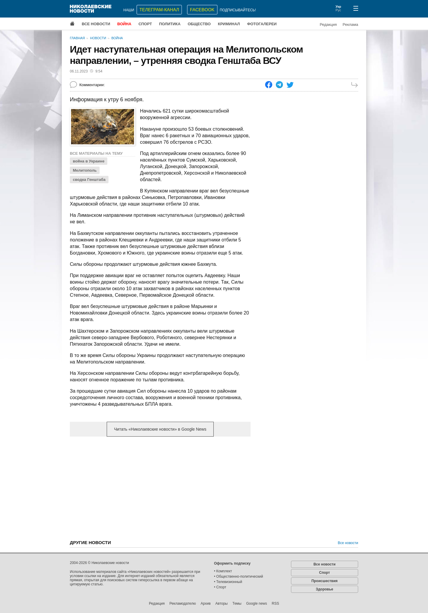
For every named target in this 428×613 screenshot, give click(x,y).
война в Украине (88, 161)
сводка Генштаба (89, 179)
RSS (275, 603)
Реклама (350, 24)
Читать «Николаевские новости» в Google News (160, 429)
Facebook (202, 9)
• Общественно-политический (238, 576)
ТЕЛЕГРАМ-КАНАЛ (159, 9)
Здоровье (324, 589)
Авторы (221, 603)
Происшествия (324, 581)
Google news (256, 603)
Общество (199, 24)
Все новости (96, 24)
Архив (206, 603)
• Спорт (220, 587)
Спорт (145, 24)
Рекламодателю (182, 603)
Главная (77, 38)
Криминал (229, 24)
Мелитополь (85, 170)
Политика (169, 24)
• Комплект (223, 571)
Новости (98, 38)
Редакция (328, 24)
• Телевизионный (228, 582)
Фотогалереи (262, 24)
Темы (236, 603)
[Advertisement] (160, 487)
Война (124, 24)
